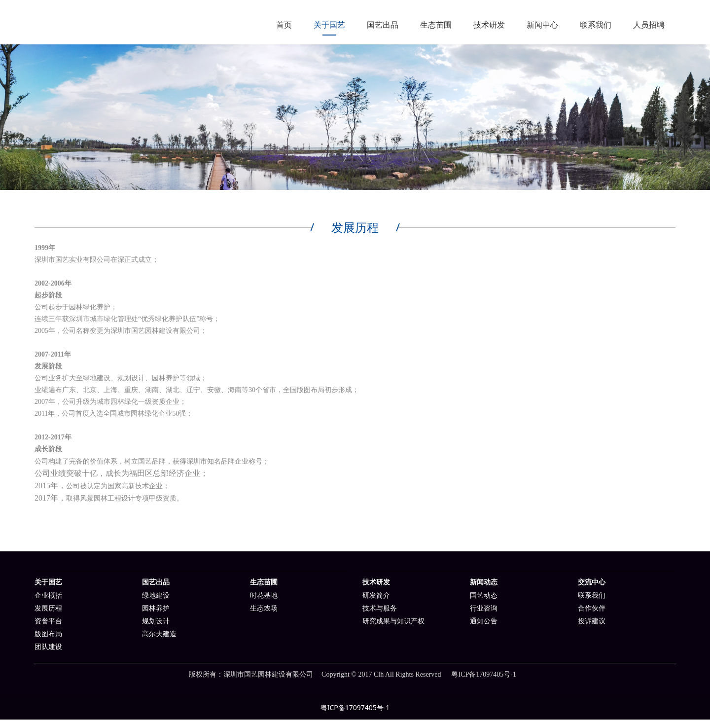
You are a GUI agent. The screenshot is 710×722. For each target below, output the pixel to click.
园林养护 (156, 610)
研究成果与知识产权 (393, 623)
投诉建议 (591, 623)
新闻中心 (542, 24)
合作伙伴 (591, 610)
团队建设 (48, 649)
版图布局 (48, 636)
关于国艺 (329, 24)
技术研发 (489, 24)
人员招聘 (649, 24)
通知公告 (483, 623)
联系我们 (595, 24)
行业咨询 (483, 610)
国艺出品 (382, 24)
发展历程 (48, 610)
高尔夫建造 (159, 636)
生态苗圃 (436, 24)
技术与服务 (379, 610)
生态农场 (264, 610)
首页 (284, 24)
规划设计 (156, 623)
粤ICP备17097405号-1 (355, 710)
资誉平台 (48, 623)
